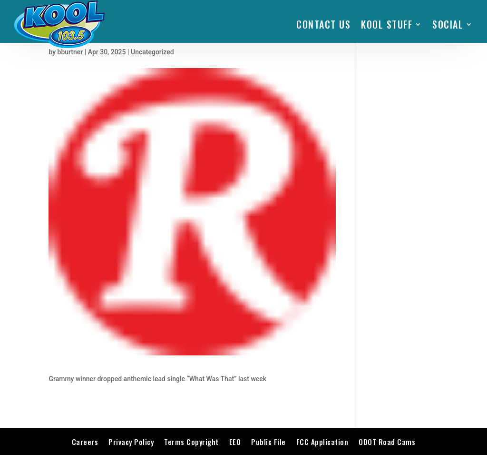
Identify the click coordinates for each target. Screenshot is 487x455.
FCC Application (322, 441)
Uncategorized (152, 52)
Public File (268, 441)
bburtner (70, 52)
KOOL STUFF (386, 24)
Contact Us (323, 24)
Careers (85, 441)
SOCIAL (447, 24)
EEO (235, 441)
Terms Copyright (191, 441)
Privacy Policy (131, 441)
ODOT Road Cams (387, 441)
